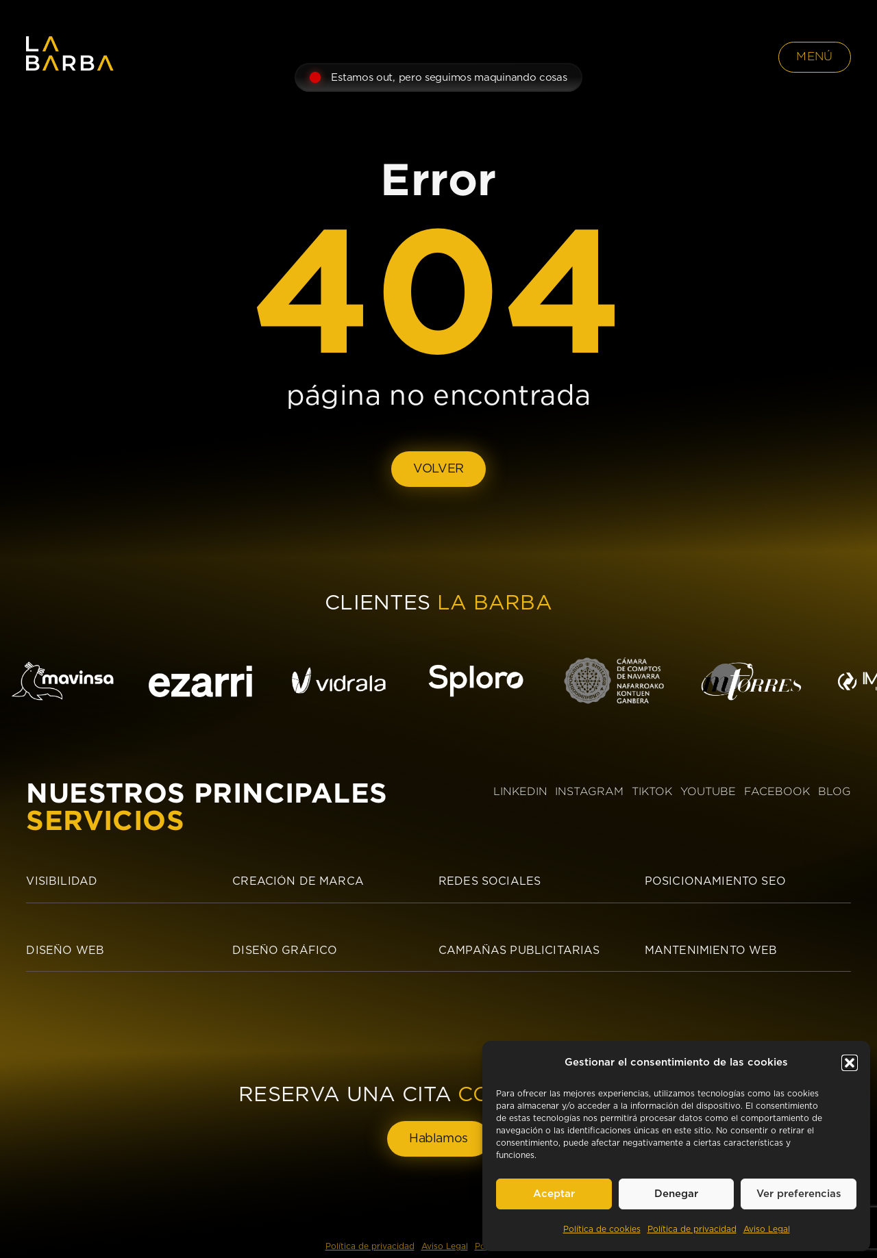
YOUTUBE (708, 791)
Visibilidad (61, 881)
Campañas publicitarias (519, 950)
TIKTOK (652, 791)
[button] (849, 1063)
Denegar (676, 1194)
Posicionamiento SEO (715, 881)
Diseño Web (65, 950)
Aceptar (554, 1194)
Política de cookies (602, 1229)
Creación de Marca (298, 881)
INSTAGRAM (589, 791)
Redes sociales (489, 881)
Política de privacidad (692, 1229)
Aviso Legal (766, 1229)
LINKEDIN (520, 791)
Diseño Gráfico (284, 950)
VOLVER (438, 469)
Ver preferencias (798, 1194)
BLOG (834, 791)
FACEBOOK (777, 791)
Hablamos (438, 1139)
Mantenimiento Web (711, 950)
